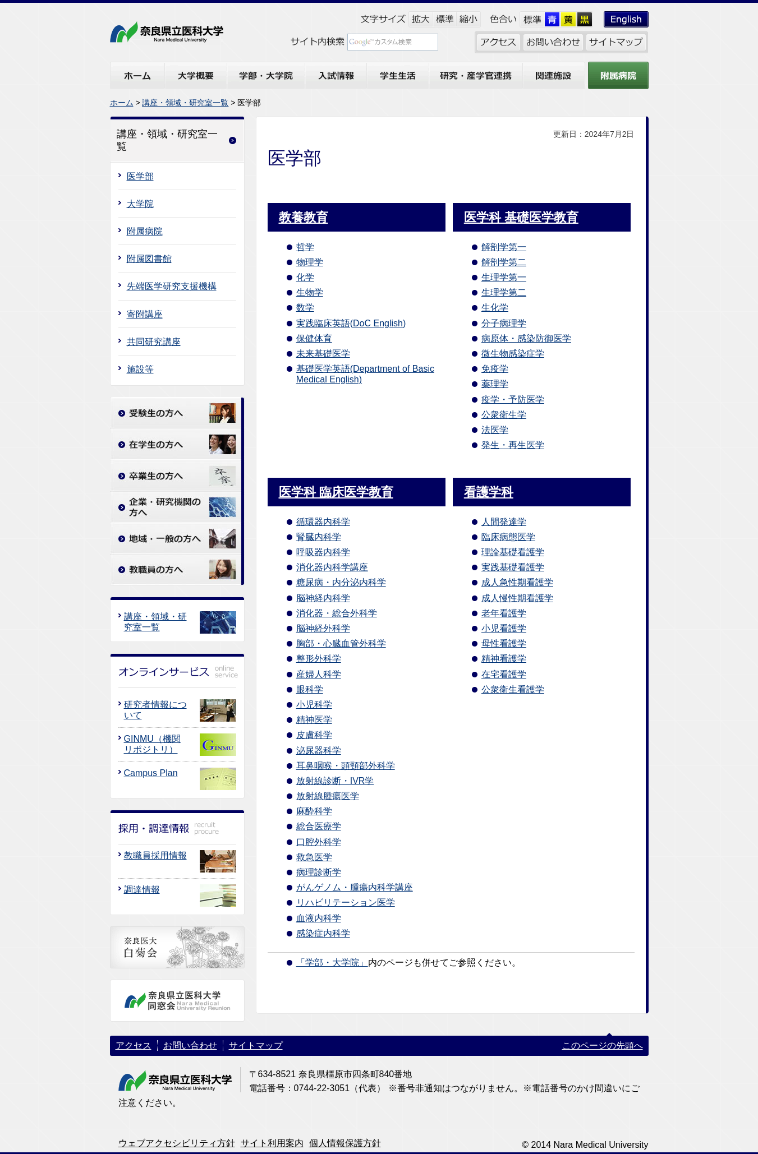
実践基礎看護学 (512, 567)
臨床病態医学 (508, 537)
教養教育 (303, 217)
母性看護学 (503, 643)
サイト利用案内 (272, 1143)
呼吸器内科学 (323, 552)
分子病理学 (503, 323)
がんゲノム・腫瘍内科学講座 (354, 887)
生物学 (309, 292)
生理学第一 (503, 277)
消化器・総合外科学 (336, 613)
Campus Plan (151, 773)
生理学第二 (503, 292)
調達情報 (142, 889)
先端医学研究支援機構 (172, 286)
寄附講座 (145, 314)
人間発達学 (503, 522)
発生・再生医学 (512, 445)
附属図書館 (149, 259)
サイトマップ (256, 1045)
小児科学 (314, 704)
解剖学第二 (503, 262)
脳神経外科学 (323, 628)
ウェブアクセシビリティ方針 (176, 1143)
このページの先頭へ (602, 1045)
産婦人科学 (318, 674)
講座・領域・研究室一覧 (185, 102)
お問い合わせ (190, 1045)
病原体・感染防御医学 (526, 338)
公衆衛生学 (503, 414)
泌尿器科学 (318, 750)
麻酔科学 (314, 811)
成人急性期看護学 (517, 582)
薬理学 (494, 384)
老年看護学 (503, 613)
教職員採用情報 (155, 855)
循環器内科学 (323, 522)
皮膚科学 (314, 735)
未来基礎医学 (323, 353)
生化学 (494, 307)
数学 (305, 307)
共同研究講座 (154, 342)
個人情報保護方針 (345, 1143)
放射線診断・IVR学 (335, 781)
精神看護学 (503, 658)
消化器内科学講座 (332, 567)
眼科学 (309, 689)
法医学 (494, 430)
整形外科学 (318, 658)
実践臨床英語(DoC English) (351, 323)
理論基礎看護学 (512, 552)
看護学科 (488, 492)
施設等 (140, 369)
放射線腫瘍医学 (327, 796)
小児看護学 (503, 628)
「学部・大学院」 (332, 962)
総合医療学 (318, 826)
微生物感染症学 (512, 353)
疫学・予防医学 (512, 399)
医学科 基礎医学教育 (521, 217)
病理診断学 (318, 872)
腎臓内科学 (318, 537)
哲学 (305, 247)
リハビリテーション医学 (345, 902)
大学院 (140, 204)
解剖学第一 (503, 247)
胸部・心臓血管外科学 (341, 643)
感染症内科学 (323, 933)
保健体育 (314, 338)
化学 (305, 277)
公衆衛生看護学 (512, 689)
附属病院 (145, 231)
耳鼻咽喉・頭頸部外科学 (345, 765)
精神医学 (314, 719)
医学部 (140, 176)
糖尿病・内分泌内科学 (341, 582)
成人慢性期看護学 (517, 598)
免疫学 (494, 368)
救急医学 (314, 857)
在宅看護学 (503, 674)
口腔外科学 (318, 842)
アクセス (133, 1045)
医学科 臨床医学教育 (336, 492)
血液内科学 (318, 918)
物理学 (309, 262)
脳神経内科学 (323, 598)
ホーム (122, 102)
